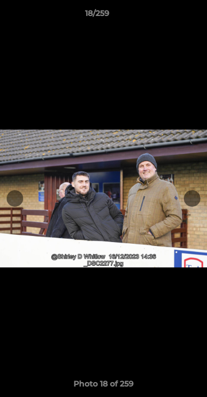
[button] (167, 16)
